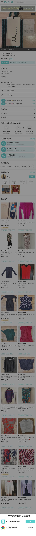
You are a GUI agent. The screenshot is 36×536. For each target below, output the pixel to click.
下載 (30, 521)
